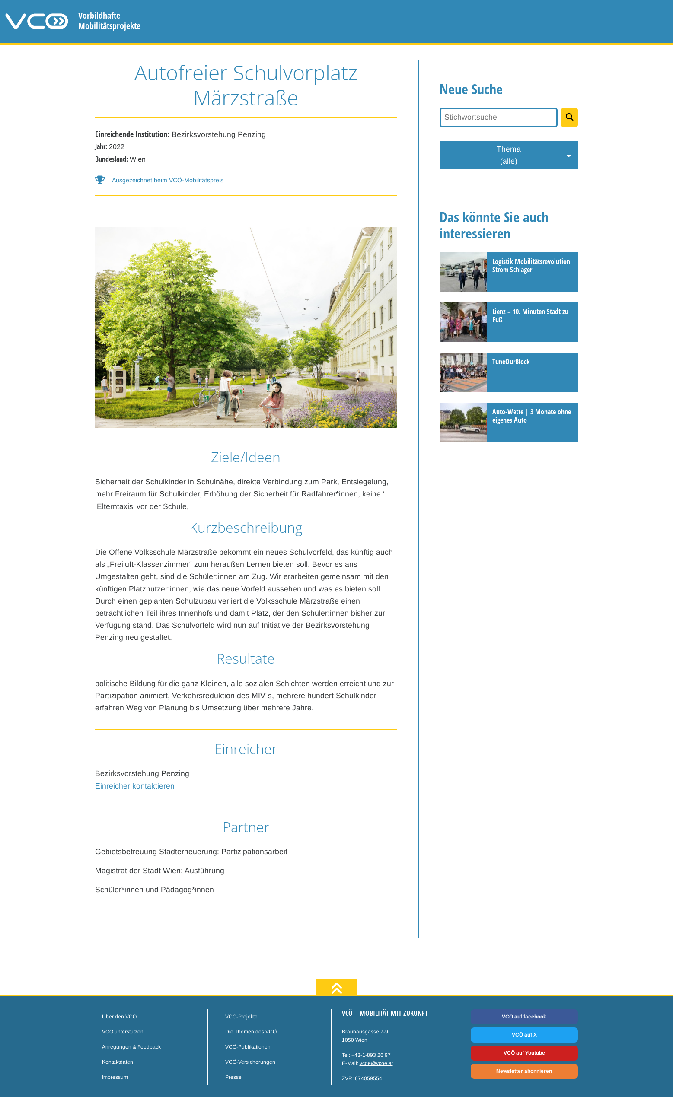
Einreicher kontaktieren (135, 786)
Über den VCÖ (119, 1017)
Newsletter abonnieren (524, 1071)
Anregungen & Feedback (131, 1047)
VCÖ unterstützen (123, 1032)
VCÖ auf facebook (524, 1017)
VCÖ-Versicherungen (250, 1062)
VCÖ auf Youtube (524, 1053)
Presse (233, 1077)
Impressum (115, 1077)
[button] (246, 180)
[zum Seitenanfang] (336, 989)
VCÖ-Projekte (241, 1017)
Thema (509, 156)
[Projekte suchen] (569, 117)
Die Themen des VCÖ (251, 1032)
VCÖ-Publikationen (248, 1047)
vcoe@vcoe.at (376, 1063)
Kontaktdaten (117, 1062)
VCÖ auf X (524, 1035)
